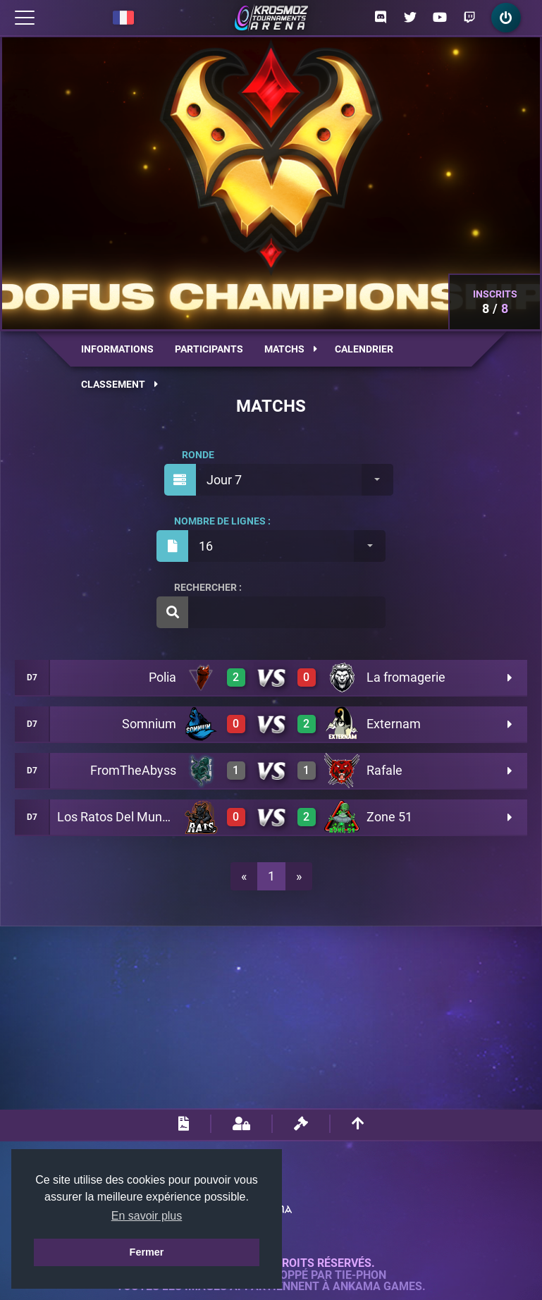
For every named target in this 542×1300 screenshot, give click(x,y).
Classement (119, 384)
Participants (209, 349)
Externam (394, 723)
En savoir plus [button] (147, 1216)
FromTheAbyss (133, 770)
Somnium (149, 723)
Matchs (290, 349)
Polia (162, 677)
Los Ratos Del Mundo (116, 816)
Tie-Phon (360, 1275)
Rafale (384, 770)
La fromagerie (406, 677)
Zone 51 (389, 816)
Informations (117, 349)
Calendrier (364, 349)
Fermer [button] (147, 1252)
